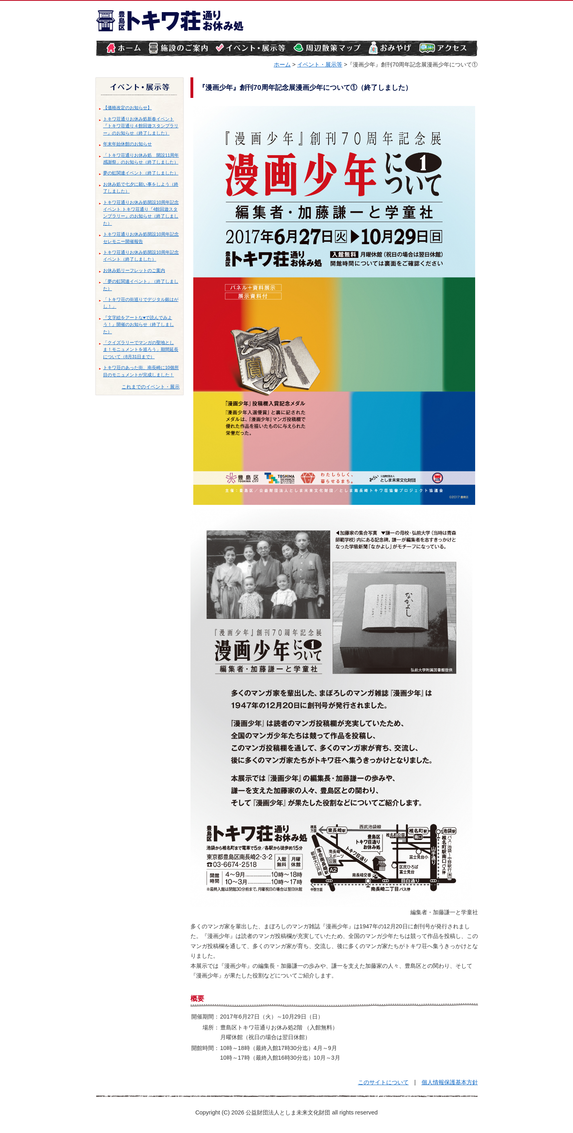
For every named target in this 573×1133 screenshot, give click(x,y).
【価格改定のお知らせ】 (127, 107)
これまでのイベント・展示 (151, 387)
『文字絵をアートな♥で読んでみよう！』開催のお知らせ (137, 321)
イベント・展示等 (319, 64)
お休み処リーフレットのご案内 (134, 270)
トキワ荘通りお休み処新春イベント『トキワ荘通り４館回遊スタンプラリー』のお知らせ (140, 125)
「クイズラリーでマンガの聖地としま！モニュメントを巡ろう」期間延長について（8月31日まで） (140, 349)
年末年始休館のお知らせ (127, 143)
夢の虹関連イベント (123, 172)
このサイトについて (383, 1082)
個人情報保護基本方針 (450, 1082)
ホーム (282, 64)
